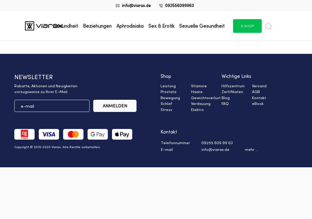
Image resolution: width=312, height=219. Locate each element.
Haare (197, 91)
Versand (259, 85)
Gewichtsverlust (206, 97)
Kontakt (259, 97)
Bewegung (170, 97)
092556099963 (179, 5)
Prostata (168, 91)
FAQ (225, 103)
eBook (258, 103)
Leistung (168, 85)
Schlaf (166, 103)
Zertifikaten (232, 91)
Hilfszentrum (233, 85)
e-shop (247, 26)
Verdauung (201, 103)
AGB (256, 91)
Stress (166, 109)
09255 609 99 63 (217, 142)
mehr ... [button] (251, 149)
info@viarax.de (136, 5)
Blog (226, 97)
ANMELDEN (115, 106)
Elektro (197, 109)
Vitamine (199, 85)
